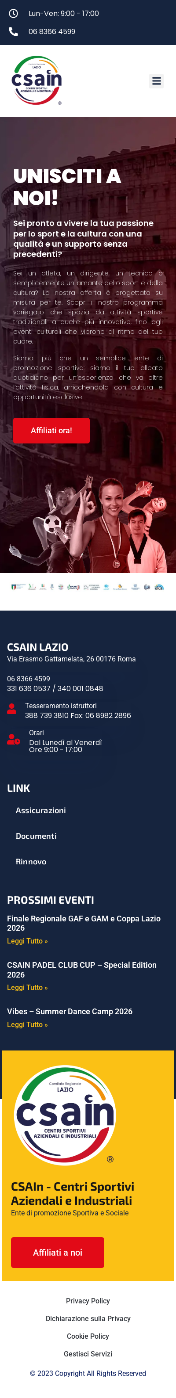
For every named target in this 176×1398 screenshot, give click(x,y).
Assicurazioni (41, 810)
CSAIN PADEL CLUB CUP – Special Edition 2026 (82, 969)
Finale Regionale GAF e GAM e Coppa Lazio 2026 (84, 923)
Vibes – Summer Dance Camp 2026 (69, 1011)
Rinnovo (31, 861)
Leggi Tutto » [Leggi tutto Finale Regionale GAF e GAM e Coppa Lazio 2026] (27, 941)
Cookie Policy (88, 1336)
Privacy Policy (88, 1301)
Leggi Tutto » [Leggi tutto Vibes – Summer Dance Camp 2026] (27, 1024)
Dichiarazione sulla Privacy (88, 1318)
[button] (156, 81)
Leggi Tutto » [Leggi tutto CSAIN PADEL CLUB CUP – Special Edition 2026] (27, 987)
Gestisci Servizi (88, 1354)
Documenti (36, 835)
